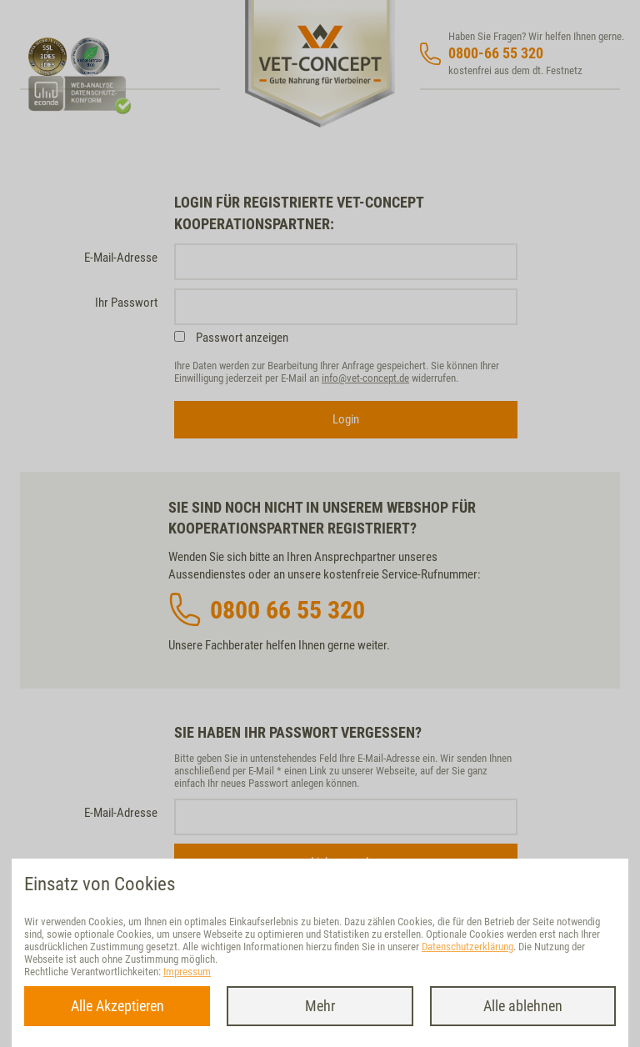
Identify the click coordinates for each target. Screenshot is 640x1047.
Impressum (187, 971)
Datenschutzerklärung (467, 946)
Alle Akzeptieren (117, 1005)
